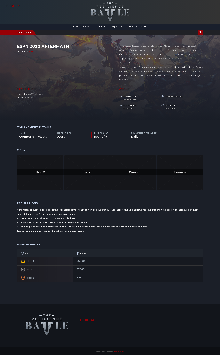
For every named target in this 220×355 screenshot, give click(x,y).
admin (32, 52)
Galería (87, 27)
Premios (101, 27)
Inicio (75, 27)
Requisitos (116, 27)
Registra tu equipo (138, 27)
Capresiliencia (119, 351)
